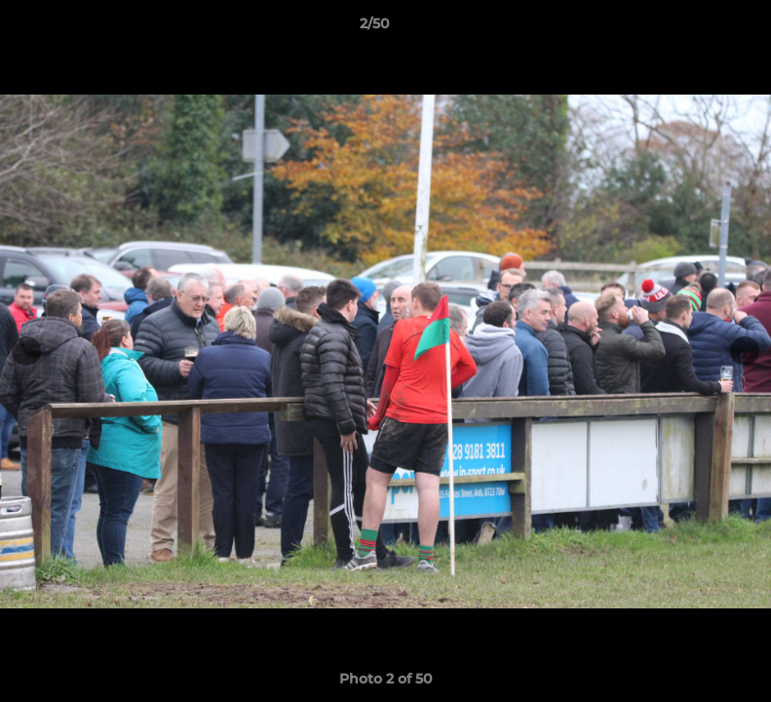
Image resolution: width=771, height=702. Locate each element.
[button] (689, 28)
